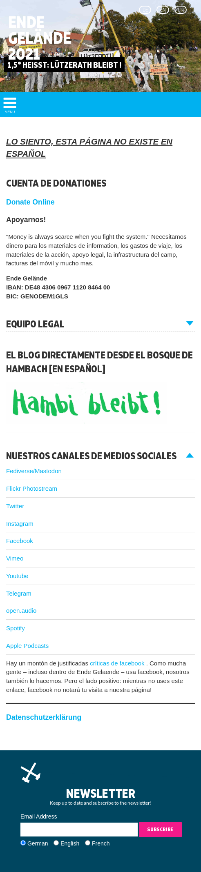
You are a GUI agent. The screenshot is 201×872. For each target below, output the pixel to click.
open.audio (21, 610)
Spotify (15, 628)
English (69, 843)
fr (180, 10)
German (37, 843)
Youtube (17, 575)
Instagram (20, 523)
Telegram (18, 593)
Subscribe (160, 829)
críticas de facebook (118, 663)
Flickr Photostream (31, 488)
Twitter (15, 506)
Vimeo (14, 558)
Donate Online (30, 202)
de (145, 10)
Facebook (19, 540)
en (163, 10)
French (101, 843)
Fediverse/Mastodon (34, 470)
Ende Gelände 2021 (39, 38)
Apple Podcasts (27, 645)
